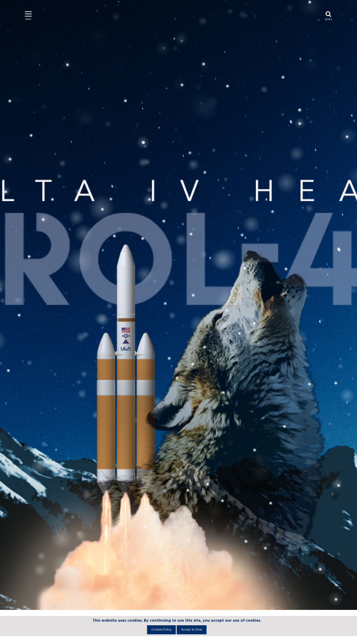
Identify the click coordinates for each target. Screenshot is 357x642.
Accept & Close (191, 629)
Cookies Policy (161, 629)
